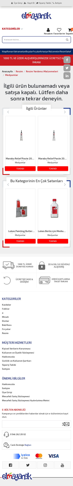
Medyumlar (11, 75)
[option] (20, 144)
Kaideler (6, 304)
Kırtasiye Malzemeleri (50, 51)
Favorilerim (59, 31)
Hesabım (48, 31)
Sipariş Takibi (43, 3)
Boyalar (29, 51)
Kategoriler (12, 28)
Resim (63, 51)
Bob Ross (7, 325)
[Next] (65, 111)
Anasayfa (7, 71)
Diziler (5, 321)
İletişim (57, 3)
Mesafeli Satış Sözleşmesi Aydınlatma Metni (25, 400)
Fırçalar (36, 51)
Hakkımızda (8, 356)
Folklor (6, 308)
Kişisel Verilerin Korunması (16, 348)
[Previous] (8, 111)
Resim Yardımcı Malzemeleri (42, 71)
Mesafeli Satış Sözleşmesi (16, 396)
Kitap (4, 51)
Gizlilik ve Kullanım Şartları (16, 360)
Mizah (5, 317)
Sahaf (68, 51)
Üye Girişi (16, 3)
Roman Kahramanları (16, 51)
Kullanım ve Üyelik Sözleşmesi (18, 352)
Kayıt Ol (29, 3)
